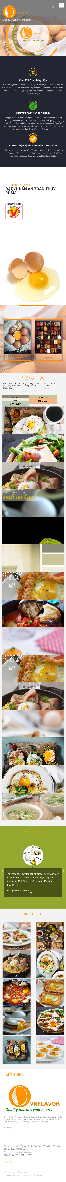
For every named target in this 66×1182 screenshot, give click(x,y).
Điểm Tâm (43, 398)
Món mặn (43, 401)
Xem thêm (7, 226)
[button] (5, 35)
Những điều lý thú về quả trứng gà (16, 1172)
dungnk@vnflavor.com (23, 1152)
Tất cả (15, 398)
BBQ (15, 401)
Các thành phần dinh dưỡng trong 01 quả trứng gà (23, 1175)
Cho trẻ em (15, 404)
